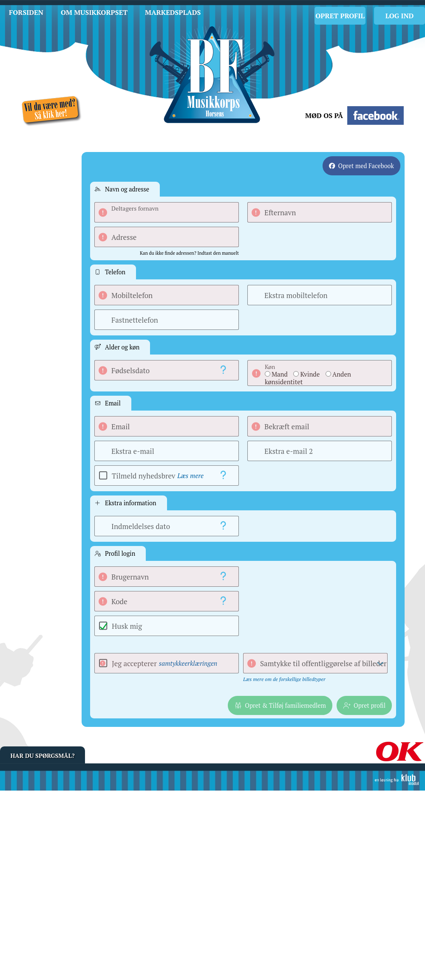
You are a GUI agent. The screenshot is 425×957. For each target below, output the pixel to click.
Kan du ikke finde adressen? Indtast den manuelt (189, 253)
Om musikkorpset (94, 12)
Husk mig (127, 626)
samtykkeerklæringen (188, 663)
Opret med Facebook (366, 166)
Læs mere (190, 475)
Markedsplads (173, 12)
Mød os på (324, 115)
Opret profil (339, 15)
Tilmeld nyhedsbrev (158, 476)
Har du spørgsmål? (43, 756)
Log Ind (399, 15)
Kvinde (310, 374)
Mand (280, 374)
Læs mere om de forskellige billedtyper (284, 679)
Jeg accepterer (164, 663)
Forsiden (26, 12)
